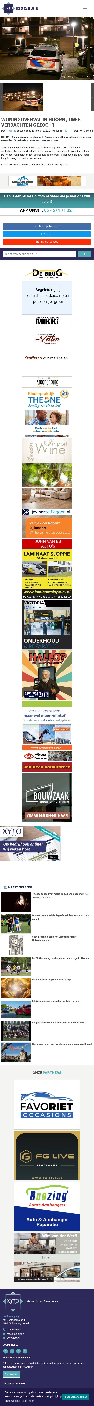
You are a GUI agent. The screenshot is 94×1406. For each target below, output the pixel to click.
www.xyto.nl (13, 1323)
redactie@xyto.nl (16, 1319)
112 (65, 130)
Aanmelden (11, 1359)
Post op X (47, 234)
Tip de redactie (47, 241)
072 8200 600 (14, 1314)
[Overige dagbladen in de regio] (45, 1381)
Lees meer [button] (27, 1400)
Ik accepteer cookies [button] (75, 1397)
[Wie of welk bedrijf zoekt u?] (39, 254)
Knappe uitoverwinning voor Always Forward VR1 (58, 1022)
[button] (1, 97)
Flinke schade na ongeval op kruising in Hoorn (56, 1001)
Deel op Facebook (47, 226)
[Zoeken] (84, 254)
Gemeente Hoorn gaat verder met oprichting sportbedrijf (62, 1043)
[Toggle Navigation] (85, 8)
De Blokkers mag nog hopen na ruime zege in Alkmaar (61, 958)
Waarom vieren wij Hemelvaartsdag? (51, 979)
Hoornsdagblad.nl (27, 8)
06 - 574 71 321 (59, 210)
